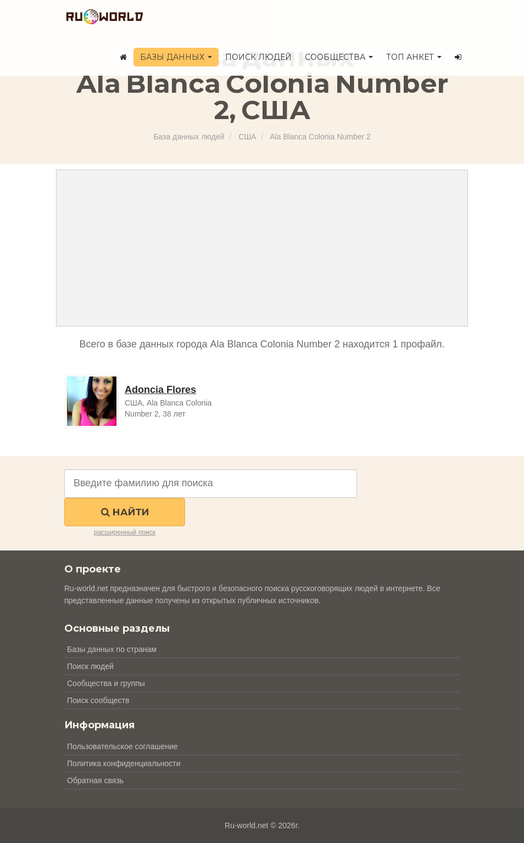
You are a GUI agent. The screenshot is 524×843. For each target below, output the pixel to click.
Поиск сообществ (98, 700)
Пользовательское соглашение (122, 746)
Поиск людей (258, 57)
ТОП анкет (414, 57)
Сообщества (339, 57)
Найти (125, 512)
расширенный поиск (124, 532)
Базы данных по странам (112, 649)
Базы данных (176, 57)
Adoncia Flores (160, 389)
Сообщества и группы (106, 683)
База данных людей (188, 136)
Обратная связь (95, 780)
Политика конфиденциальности (124, 763)
